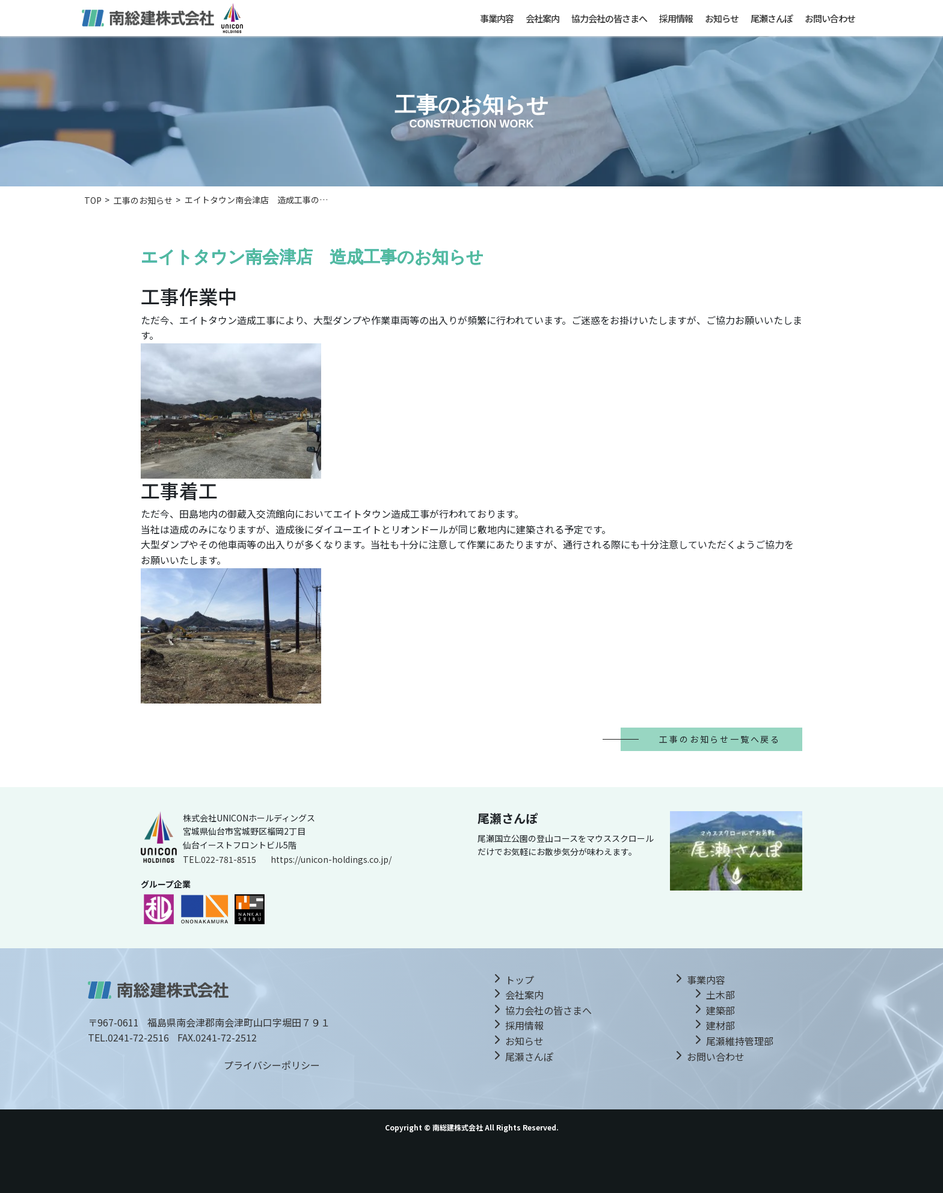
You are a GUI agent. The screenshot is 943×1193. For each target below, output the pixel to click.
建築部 (720, 1010)
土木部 (720, 994)
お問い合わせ (830, 18)
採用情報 (676, 18)
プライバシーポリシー (272, 1065)
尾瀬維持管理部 (739, 1041)
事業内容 (497, 18)
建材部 (720, 1025)
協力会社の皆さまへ (609, 18)
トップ (519, 979)
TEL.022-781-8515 (219, 859)
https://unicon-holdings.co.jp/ (331, 859)
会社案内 (542, 18)
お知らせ (722, 18)
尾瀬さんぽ (772, 18)
